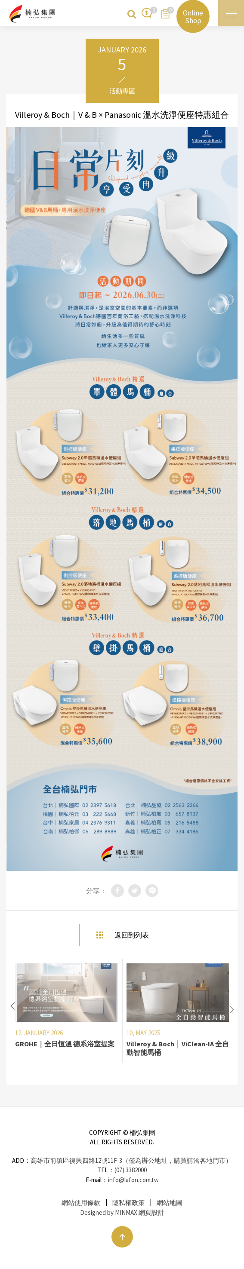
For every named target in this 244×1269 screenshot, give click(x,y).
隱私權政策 (128, 1202)
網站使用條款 (81, 1202)
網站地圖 (169, 1202)
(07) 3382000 (130, 1170)
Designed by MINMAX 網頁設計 (122, 1212)
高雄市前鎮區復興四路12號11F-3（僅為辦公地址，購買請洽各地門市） (131, 1160)
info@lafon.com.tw (133, 1180)
